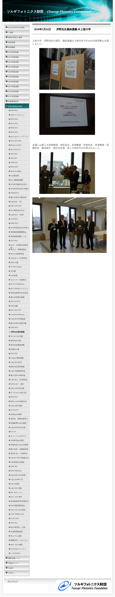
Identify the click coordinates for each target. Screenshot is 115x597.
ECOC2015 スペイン (18, 549)
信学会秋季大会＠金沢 (19, 293)
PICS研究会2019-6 (17, 210)
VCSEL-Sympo (16, 267)
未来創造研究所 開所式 (19, 501)
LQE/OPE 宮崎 (16, 488)
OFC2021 (14, 158)
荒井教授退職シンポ (18, 236)
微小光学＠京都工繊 (18, 323)
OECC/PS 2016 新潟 (18, 510)
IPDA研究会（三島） (19, 527)
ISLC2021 (14, 154)
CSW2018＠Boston (18, 315)
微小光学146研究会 (18, 375)
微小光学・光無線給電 (19, 449)
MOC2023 (14, 132)
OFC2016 (14, 523)
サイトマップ (13, 581)
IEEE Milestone (16, 471)
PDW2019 (14, 167)
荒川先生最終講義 (18, 345)
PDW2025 (14, 110)
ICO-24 (13, 432)
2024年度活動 (13, 52)
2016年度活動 (13, 92)
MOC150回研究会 (17, 254)
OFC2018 (14, 353)
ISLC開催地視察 (17, 180)
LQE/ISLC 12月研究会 (19, 380)
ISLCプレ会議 (16, 536)
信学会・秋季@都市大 (19, 419)
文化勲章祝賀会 (17, 532)
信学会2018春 (16, 341)
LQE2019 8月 (16, 202)
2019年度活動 (13, 77)
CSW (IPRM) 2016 (17, 514)
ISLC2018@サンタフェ (19, 289)
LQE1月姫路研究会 (18, 371)
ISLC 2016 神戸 (16, 497)
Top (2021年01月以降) (16, 28)
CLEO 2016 (15, 518)
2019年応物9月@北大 (19, 184)
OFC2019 (14, 241)
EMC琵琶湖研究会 (18, 506)
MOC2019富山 (16, 171)
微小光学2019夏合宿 (18, 197)
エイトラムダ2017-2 (18, 436)
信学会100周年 (16, 414)
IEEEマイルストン (18, 115)
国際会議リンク (14, 558)
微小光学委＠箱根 (18, 297)
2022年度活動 (13, 62)
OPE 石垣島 (15, 484)
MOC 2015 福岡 (16, 545)
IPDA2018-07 (15, 301)
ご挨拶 (10, 33)
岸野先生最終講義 (18, 332)
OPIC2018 (14, 327)
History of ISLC (16, 145)
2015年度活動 (13, 96)
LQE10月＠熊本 (17, 406)
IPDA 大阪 (14, 262)
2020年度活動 (13, 72)
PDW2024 (14, 119)
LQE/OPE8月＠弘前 (18, 427)
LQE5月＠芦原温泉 (18, 319)
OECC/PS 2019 (16, 206)
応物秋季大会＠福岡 (18, 423)
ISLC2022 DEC (16, 141)
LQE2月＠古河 (16, 362)
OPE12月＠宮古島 (17, 388)
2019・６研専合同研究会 (19, 245)
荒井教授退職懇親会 (18, 232)
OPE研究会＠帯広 (17, 440)
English (10, 568)
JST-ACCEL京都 (17, 336)
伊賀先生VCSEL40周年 (19, 445)
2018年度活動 (13, 82)
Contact (10, 573)
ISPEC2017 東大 (17, 384)
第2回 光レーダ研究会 (19, 453)
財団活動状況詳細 (15, 106)
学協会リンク (13, 563)
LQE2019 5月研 (17, 215)
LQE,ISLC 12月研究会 (19, 258)
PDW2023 (14, 128)
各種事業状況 (13, 101)
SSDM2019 (15, 193)
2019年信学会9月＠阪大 (20, 189)
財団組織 (11, 42)
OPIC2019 (14, 223)
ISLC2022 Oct (16, 149)
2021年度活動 (13, 67)
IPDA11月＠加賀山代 (19, 401)
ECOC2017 (15, 410)
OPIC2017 (14, 466)
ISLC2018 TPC (16, 310)
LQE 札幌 (14, 306)
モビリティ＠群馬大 (18, 280)
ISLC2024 (14, 123)
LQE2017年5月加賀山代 (20, 458)
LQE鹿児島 (15, 176)
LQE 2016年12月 (17, 479)
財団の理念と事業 (15, 37)
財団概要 (11, 47)
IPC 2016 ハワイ (17, 493)
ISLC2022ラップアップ (19, 137)
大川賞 (13, 271)
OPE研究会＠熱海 (17, 462)
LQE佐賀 (14, 275)
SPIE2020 (14, 162)
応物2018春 (15, 349)
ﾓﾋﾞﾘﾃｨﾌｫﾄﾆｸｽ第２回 (18, 393)
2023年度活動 (13, 57)
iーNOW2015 (15, 553)
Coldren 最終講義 (17, 358)
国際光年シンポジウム (19, 540)
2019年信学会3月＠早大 (20, 228)
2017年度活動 (13, 87)
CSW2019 (14, 219)
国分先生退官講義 (18, 367)
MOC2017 (14, 397)
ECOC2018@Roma (18, 284)
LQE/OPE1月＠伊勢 (18, 475)
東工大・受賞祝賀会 (18, 249)
